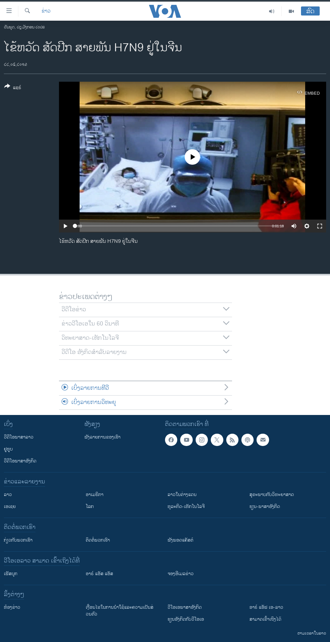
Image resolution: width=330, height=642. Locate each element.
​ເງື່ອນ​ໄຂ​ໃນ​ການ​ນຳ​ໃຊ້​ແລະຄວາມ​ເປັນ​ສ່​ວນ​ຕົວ (119, 610)
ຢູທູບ (8, 449)
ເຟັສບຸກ (10, 573)
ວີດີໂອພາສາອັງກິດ (20, 461)
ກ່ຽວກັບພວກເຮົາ (18, 540)
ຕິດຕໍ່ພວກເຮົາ (98, 540)
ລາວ (8, 494)
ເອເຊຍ (10, 506)
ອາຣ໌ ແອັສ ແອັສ (99, 573)
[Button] (12, 88)
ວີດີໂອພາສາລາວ (19, 437)
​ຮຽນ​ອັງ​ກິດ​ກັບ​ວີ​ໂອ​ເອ (186, 619)
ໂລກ (90, 506)
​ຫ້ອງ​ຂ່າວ (12, 607)
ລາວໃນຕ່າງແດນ (182, 494)
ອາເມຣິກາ (94, 494)
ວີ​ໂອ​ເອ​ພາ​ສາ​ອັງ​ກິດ (185, 607)
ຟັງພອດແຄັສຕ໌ (180, 540)
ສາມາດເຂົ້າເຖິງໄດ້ (265, 619)
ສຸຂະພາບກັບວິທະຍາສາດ (271, 494)
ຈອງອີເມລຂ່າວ (181, 573)
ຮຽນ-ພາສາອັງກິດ (264, 506)
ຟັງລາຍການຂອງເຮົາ (102, 437)
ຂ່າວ (46, 11)
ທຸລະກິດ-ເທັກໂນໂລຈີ (186, 506)
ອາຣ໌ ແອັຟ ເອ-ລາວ (266, 607)
